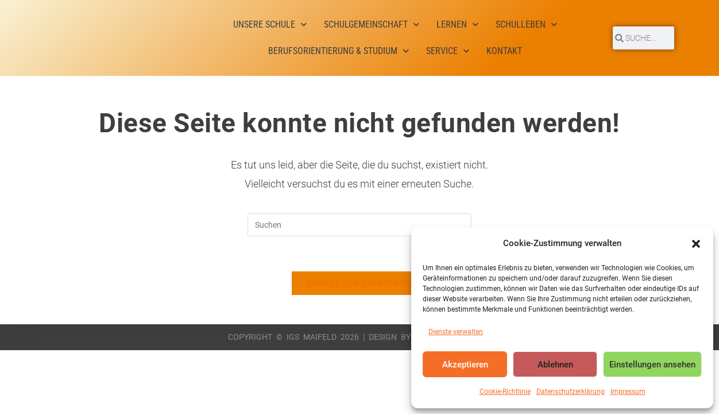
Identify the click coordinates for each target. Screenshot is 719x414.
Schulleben (526, 24)
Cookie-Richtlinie (505, 392)
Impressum (627, 392)
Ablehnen (555, 364)
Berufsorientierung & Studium (338, 51)
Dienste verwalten (455, 332)
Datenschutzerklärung (570, 392)
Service (447, 51)
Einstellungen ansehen (652, 364)
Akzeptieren (465, 364)
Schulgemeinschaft (371, 24)
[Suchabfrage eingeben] (359, 224)
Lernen (457, 24)
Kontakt (504, 50)
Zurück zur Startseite (359, 283)
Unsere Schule (270, 24)
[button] (696, 244)
